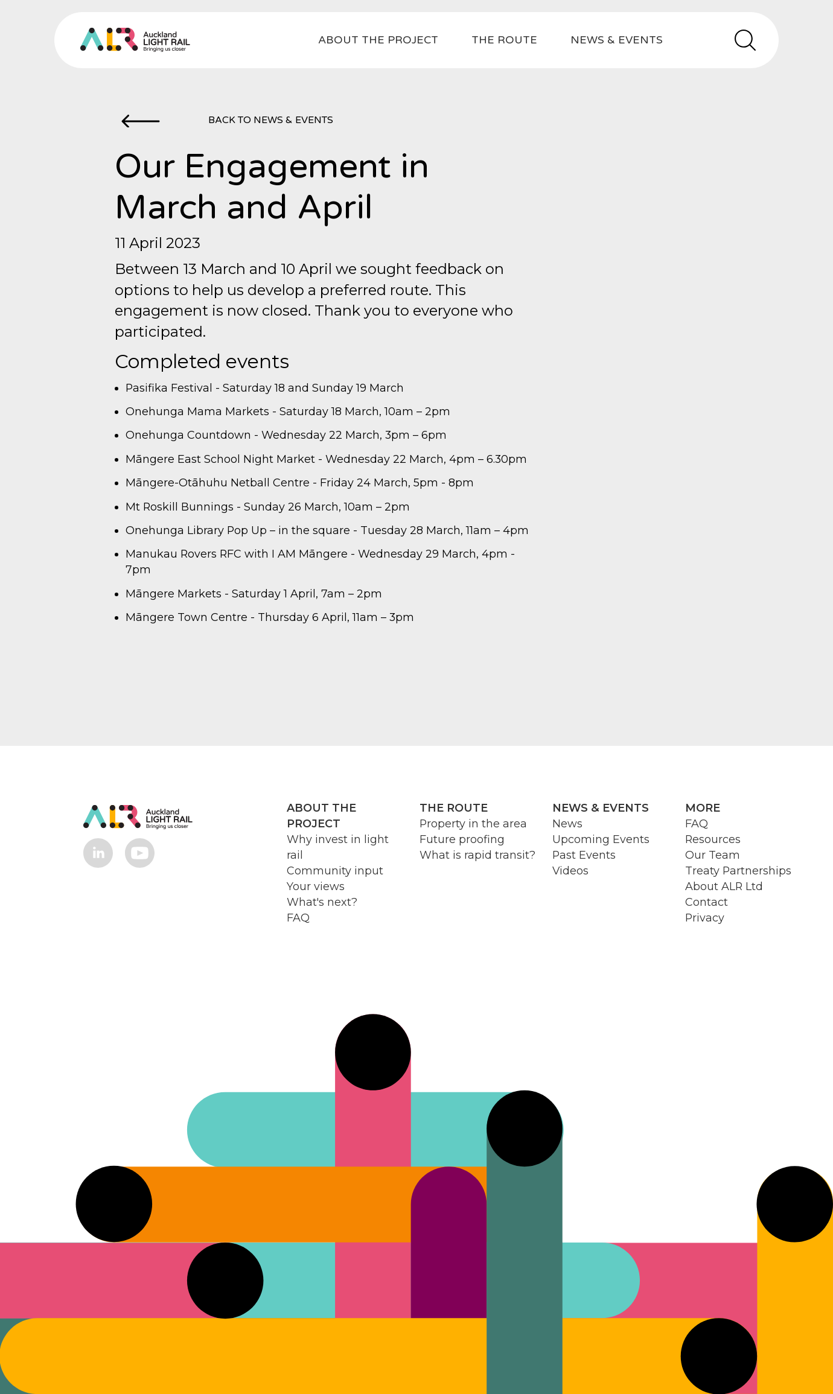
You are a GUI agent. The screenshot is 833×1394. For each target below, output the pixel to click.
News (567, 823)
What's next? (322, 902)
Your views (316, 886)
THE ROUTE (504, 40)
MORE (702, 807)
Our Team (712, 854)
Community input (335, 870)
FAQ (298, 917)
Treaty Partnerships (738, 870)
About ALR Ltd (724, 886)
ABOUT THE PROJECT (378, 40)
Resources (713, 839)
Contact (706, 902)
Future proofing (462, 839)
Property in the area (473, 823)
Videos (570, 870)
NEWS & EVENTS (616, 40)
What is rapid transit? (477, 854)
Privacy (704, 917)
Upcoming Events (600, 839)
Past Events (584, 854)
